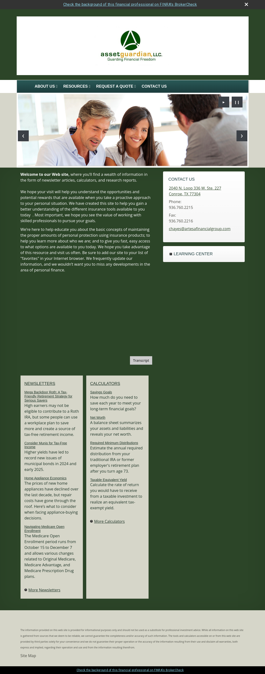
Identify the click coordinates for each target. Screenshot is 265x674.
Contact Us (154, 86)
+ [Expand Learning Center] (171, 254)
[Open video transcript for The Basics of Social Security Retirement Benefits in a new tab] (141, 360)
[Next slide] (241, 135)
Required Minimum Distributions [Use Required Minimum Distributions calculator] (114, 443)
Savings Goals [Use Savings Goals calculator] (101, 392)
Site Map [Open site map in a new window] (28, 655)
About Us (45, 86)
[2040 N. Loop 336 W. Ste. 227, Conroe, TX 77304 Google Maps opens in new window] (195, 191)
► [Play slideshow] (223, 102)
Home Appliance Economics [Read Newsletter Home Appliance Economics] (45, 478)
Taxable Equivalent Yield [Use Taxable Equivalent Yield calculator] (108, 480)
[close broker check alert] (246, 4)
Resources (75, 86)
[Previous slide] (23, 135)
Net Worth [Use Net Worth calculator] (97, 417)
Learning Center (193, 254)
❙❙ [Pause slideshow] (237, 102)
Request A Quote (114, 86)
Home (25, 86)
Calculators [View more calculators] (105, 383)
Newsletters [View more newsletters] (39, 383)
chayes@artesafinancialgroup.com (199, 228)
